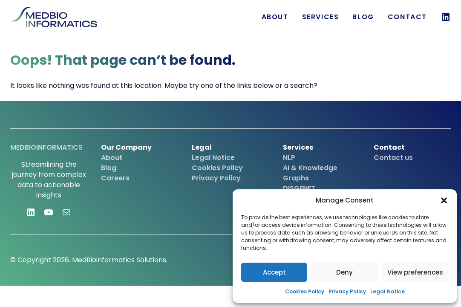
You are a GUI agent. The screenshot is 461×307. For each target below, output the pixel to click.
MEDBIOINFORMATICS (46, 147)
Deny (344, 272)
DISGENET (299, 188)
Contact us (393, 157)
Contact (407, 17)
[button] (444, 200)
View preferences (415, 272)
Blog (363, 17)
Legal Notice (387, 291)
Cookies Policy (304, 291)
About (275, 17)
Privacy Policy (347, 291)
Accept (274, 272)
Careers (115, 178)
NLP (289, 157)
